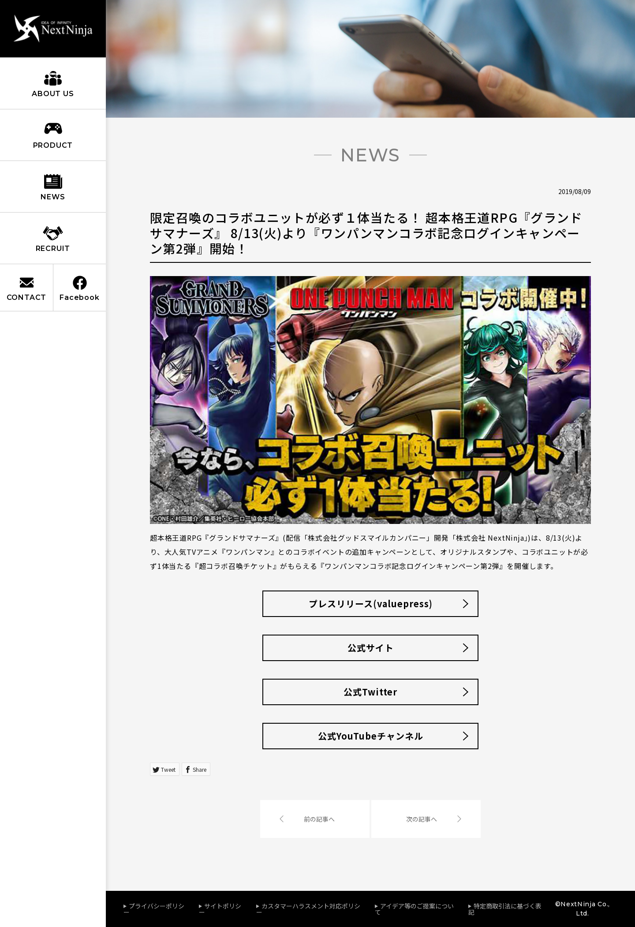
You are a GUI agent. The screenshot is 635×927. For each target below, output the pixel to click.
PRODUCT (53, 145)
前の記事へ (319, 819)
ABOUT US (53, 94)
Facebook (79, 297)
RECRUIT (53, 248)
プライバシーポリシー (153, 908)
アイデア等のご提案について (414, 908)
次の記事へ (421, 819)
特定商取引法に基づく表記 (505, 908)
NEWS (53, 197)
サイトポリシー (220, 908)
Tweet (168, 769)
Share (199, 769)
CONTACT (27, 297)
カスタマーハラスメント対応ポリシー (308, 908)
